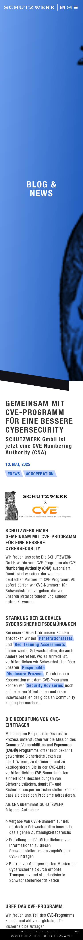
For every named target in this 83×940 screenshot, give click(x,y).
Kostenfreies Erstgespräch (41, 936)
